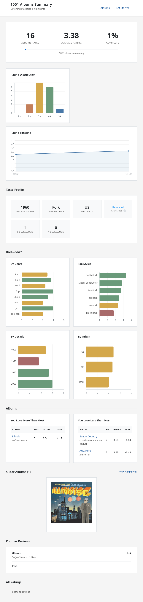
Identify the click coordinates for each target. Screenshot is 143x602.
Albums (105, 8)
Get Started (123, 8)
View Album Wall (128, 471)
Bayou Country (88, 436)
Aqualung (85, 450)
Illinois (16, 436)
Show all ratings (21, 591)
